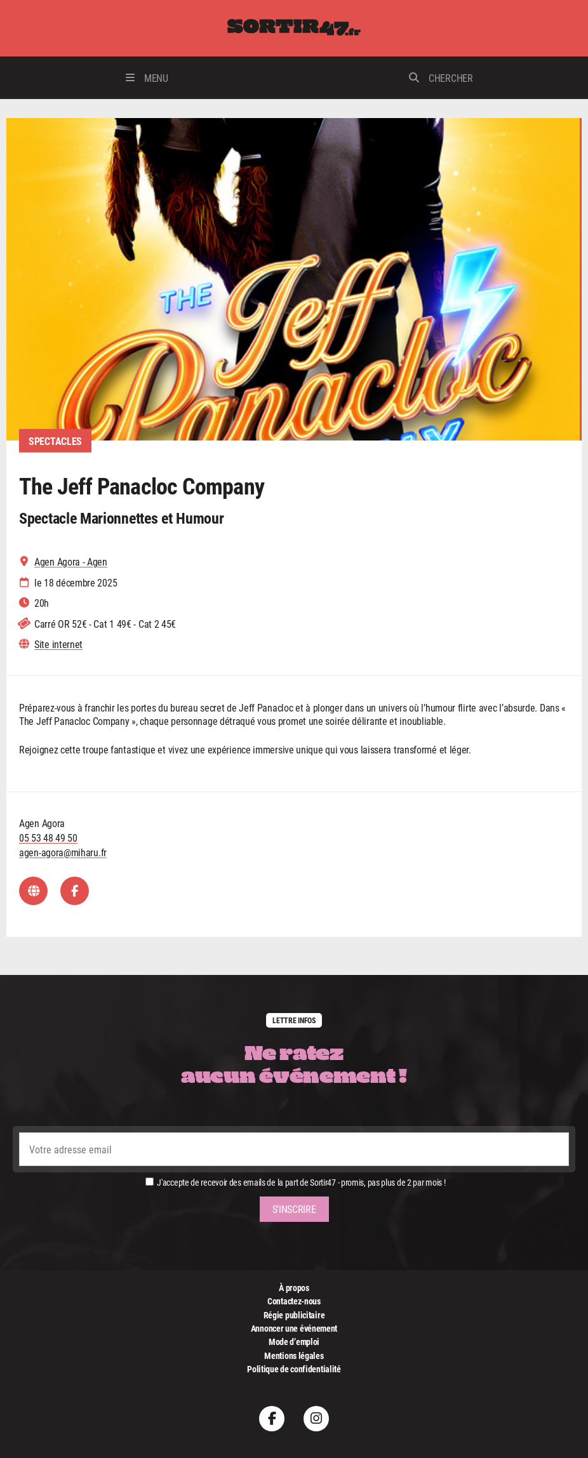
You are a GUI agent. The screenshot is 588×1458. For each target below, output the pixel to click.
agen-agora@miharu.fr (63, 852)
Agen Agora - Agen (70, 561)
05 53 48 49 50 (48, 837)
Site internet (58, 644)
